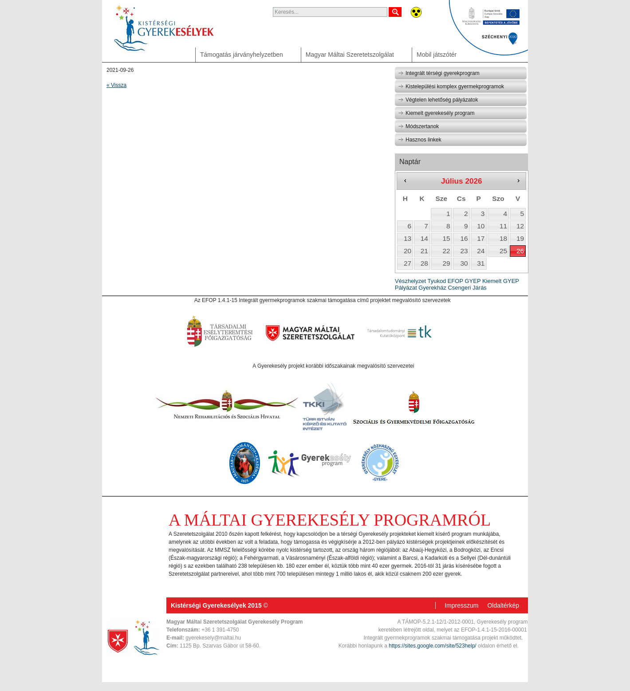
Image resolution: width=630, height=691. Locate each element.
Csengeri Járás (467, 287)
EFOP (455, 281)
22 (446, 251)
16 (464, 238)
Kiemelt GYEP (500, 281)
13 (407, 238)
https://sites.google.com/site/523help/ (432, 646)
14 (424, 238)
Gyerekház (432, 287)
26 (520, 251)
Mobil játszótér (437, 54)
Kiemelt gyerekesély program (436, 113)
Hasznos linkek (419, 140)
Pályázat (406, 287)
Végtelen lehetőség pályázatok (438, 100)
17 (480, 238)
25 (503, 251)
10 (480, 226)
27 (407, 263)
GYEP (472, 281)
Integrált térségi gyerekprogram (439, 73)
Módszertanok (418, 126)
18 (503, 238)
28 (424, 263)
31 (480, 263)
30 (464, 263)
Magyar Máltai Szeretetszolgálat (350, 54)
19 (520, 238)
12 (520, 226)
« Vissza (116, 85)
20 (407, 251)
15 (446, 238)
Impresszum (461, 605)
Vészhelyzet (410, 281)
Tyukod (436, 281)
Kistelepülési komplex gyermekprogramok (451, 86)
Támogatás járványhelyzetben (241, 54)
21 (424, 251)
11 (503, 226)
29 (446, 263)
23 (464, 251)
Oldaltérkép (503, 605)
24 (480, 251)
